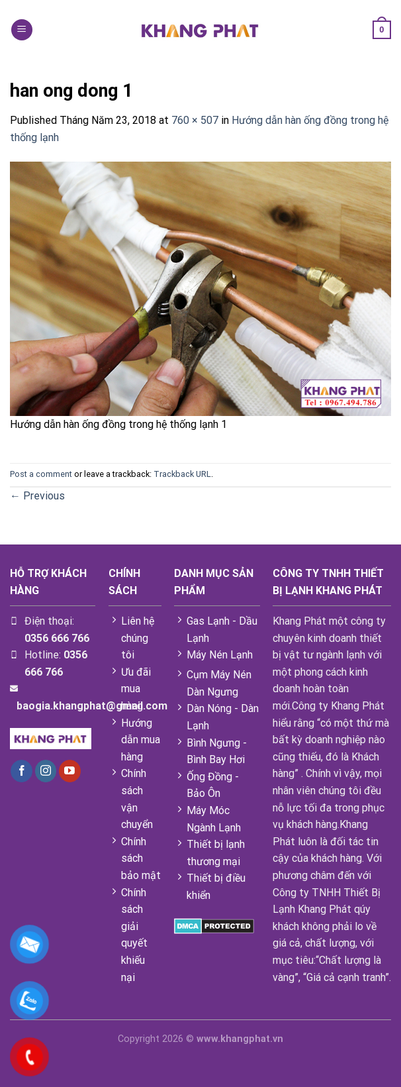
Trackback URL (182, 474)
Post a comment (41, 474)
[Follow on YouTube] (70, 771)
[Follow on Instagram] (46, 771)
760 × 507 (194, 120)
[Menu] (21, 30)
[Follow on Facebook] (21, 771)
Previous (37, 496)
